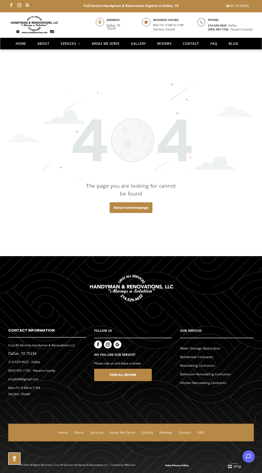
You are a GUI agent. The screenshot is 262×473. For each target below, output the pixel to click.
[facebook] (11, 5)
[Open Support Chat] (248, 456)
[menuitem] (22, 43)
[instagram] (19, 5)
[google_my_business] (27, 5)
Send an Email (237, 5)
